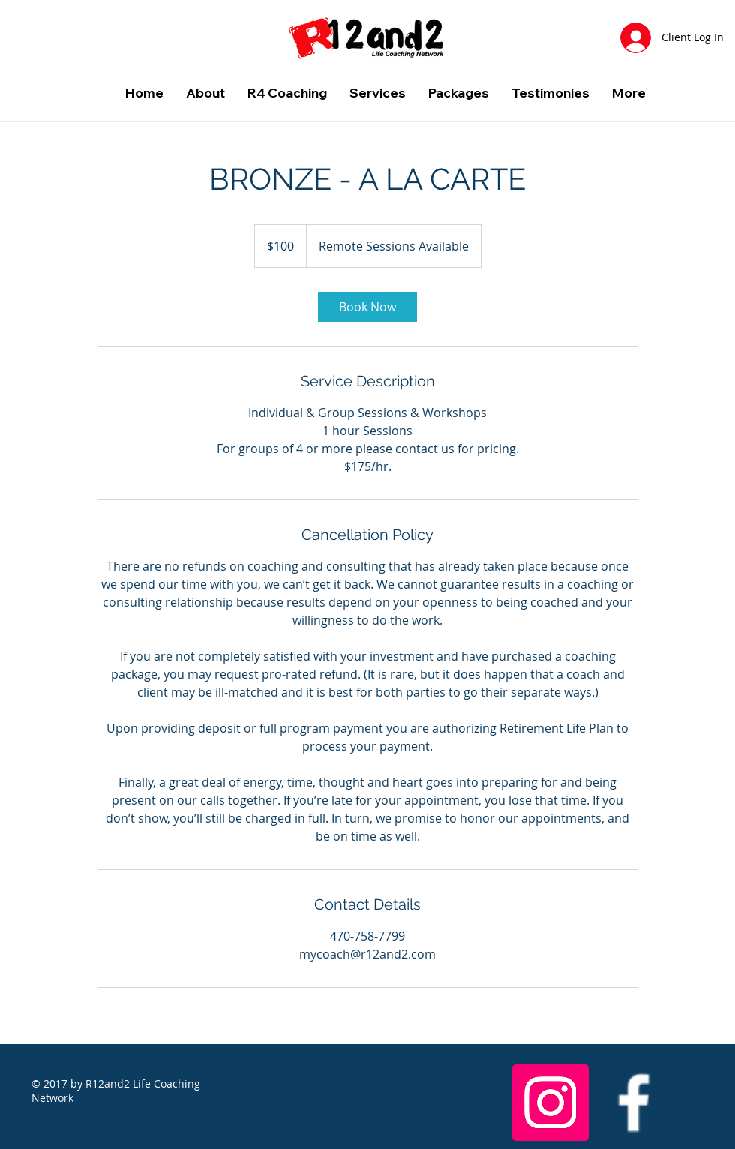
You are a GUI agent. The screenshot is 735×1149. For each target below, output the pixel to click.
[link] (367, 307)
